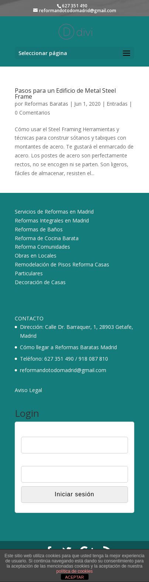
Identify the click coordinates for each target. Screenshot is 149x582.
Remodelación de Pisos (43, 264)
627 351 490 (59, 358)
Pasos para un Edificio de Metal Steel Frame (65, 93)
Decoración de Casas (40, 282)
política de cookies (74, 571)
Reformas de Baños (39, 229)
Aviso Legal (28, 390)
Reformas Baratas (46, 103)
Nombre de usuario (43, 432)
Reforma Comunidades (42, 246)
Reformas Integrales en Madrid (52, 220)
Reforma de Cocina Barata (47, 238)
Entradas (117, 103)
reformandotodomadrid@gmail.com (63, 370)
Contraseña (34, 461)
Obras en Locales (35, 255)
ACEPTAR (74, 577)
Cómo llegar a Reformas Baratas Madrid (68, 347)
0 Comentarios (32, 112)
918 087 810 (93, 358)
